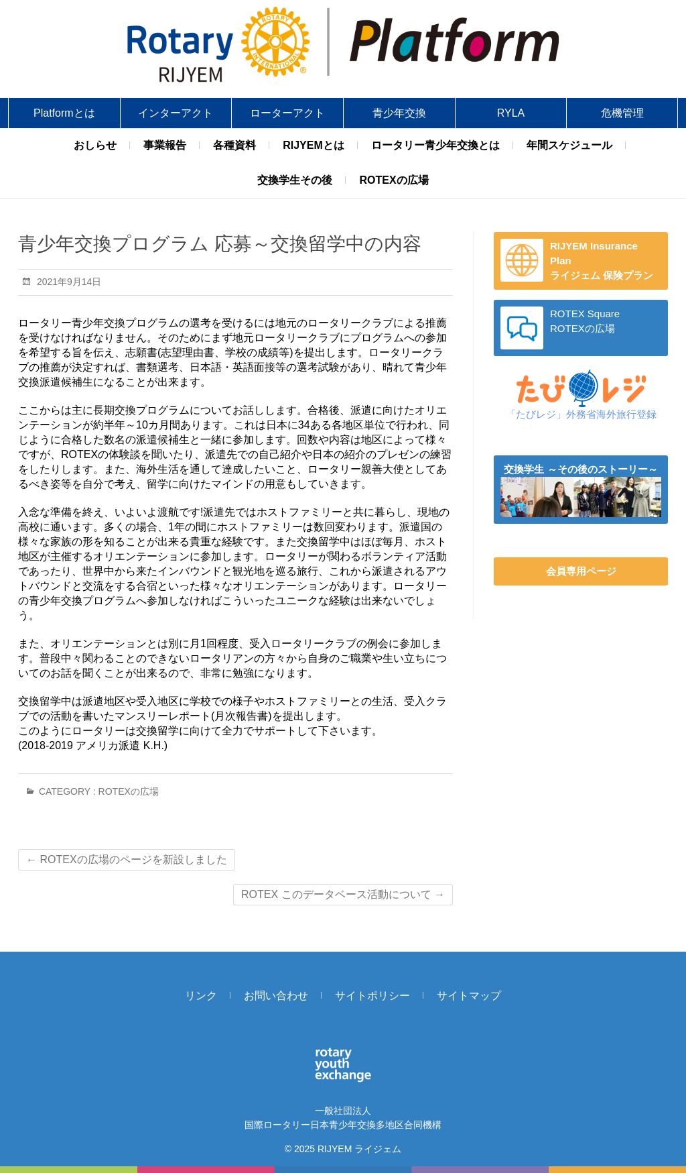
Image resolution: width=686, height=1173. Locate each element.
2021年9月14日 (67, 281)
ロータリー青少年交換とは (435, 145)
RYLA (511, 113)
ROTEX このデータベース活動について (343, 894)
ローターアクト (287, 113)
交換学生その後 (294, 180)
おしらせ (95, 145)
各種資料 (234, 145)
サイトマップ (469, 995)
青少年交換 (399, 113)
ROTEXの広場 (393, 180)
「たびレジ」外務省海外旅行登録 (581, 414)
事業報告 (164, 145)
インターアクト (175, 113)
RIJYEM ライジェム (359, 1148)
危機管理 (622, 113)
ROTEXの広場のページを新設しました (126, 859)
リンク (201, 995)
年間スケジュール (569, 145)
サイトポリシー (372, 995)
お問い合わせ (276, 995)
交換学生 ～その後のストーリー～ (580, 469)
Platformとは (64, 113)
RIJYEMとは (313, 145)
